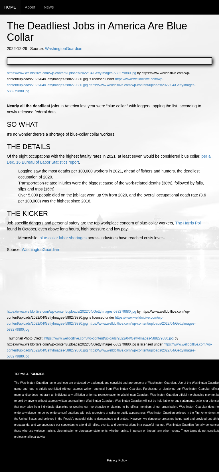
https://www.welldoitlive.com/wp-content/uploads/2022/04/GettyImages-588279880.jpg (71, 73)
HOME (10, 7)
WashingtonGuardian (63, 48)
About (30, 7)
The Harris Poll (188, 223)
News (49, 7)
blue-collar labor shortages (63, 238)
